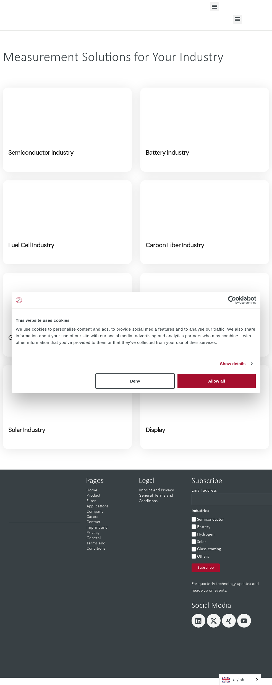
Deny (135, 380)
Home (92, 498)
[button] (214, 6)
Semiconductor (210, 527)
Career (93, 524)
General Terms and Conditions (96, 551)
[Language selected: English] (240, 679)
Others (203, 564)
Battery (203, 535)
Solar (201, 549)
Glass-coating (209, 557)
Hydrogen (206, 542)
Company (95, 519)
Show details (233, 363)
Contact (93, 530)
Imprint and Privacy (156, 498)
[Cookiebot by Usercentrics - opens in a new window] (232, 300)
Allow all (216, 380)
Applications (97, 514)
